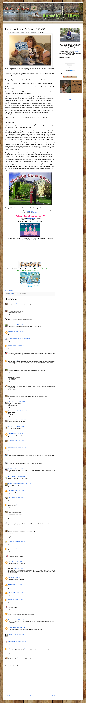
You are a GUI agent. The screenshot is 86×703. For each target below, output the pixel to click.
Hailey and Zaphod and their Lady (14, 483)
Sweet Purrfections (11, 641)
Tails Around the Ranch (12, 554)
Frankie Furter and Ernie (12, 468)
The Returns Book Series (39, 22)
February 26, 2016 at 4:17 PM (19, 440)
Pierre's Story (28, 22)
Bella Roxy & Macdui (12, 419)
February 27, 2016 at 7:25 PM (17, 548)
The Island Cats (11, 476)
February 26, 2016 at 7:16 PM (26, 483)
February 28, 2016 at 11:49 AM (17, 592)
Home (5, 22)
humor (15, 295)
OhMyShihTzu (10, 634)
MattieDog (10, 497)
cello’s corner (10, 331)
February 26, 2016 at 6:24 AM (18, 345)
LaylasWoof (10, 433)
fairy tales (9, 295)
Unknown (10, 504)
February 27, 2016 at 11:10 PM (16, 584)
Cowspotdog (10, 345)
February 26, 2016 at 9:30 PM (17, 497)
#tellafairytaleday (30, 211)
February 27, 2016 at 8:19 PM (22, 554)
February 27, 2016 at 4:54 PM (20, 541)
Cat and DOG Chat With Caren (13, 338)
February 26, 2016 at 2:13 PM (19, 426)
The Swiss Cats (11, 317)
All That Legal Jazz (51, 22)
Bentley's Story (19, 22)
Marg (9, 369)
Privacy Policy (76, 51)
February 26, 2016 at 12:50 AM (19, 303)
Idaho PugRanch (11, 401)
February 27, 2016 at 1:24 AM (19, 510)
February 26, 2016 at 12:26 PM (20, 401)
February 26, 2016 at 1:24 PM (21, 419)
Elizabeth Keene (11, 619)
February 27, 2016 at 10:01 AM (17, 522)
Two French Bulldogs (12, 410)
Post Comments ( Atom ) (14, 697)
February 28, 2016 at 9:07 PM (19, 634)
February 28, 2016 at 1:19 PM (19, 599)
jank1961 (10, 522)
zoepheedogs (10, 324)
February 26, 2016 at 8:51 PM (19, 490)
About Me (11, 22)
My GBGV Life (10, 352)
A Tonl (9, 584)
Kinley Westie (10, 303)
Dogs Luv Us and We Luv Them (14, 648)
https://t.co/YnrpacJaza (43, 210)
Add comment (8, 663)
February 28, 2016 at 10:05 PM (25, 648)
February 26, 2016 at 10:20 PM (17, 504)
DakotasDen (31, 340)
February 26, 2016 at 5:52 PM (20, 454)
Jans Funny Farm (11, 454)
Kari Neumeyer (11, 440)
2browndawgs (10, 426)
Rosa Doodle (10, 612)
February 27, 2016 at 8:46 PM (17, 561)
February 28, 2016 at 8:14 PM (19, 627)
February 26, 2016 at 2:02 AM (19, 324)
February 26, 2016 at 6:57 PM (19, 476)
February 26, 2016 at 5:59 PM (23, 468)
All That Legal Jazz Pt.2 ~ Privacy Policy (67, 22)
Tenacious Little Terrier (12, 447)
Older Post (53, 695)
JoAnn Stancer (11, 490)
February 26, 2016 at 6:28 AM (19, 352)
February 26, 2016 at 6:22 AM (25, 338)
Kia (9, 606)
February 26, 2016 (35, 212)
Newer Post (7, 695)
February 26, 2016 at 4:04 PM (18, 433)
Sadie (9, 577)
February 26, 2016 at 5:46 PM (22, 447)
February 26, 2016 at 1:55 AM (19, 317)
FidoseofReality (11, 627)
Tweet (70, 99)
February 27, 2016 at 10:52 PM (16, 577)
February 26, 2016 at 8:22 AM (26, 384)
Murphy (9, 530)
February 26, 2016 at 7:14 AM (16, 369)
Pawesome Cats (11, 541)
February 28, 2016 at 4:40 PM (18, 612)
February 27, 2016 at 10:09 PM (18, 568)
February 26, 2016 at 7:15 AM (18, 375)
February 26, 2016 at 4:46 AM (19, 331)
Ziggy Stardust (11, 510)
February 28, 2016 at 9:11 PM (21, 641)
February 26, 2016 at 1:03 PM (21, 410)
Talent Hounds (11, 599)
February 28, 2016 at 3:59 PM (15, 606)
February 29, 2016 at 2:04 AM (18, 657)
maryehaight (10, 657)
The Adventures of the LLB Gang (14, 384)
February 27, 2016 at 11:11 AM (16, 530)
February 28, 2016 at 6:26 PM (20, 619)
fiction (13, 295)
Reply (9, 306)
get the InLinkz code (9, 290)
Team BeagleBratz (31, 218)
